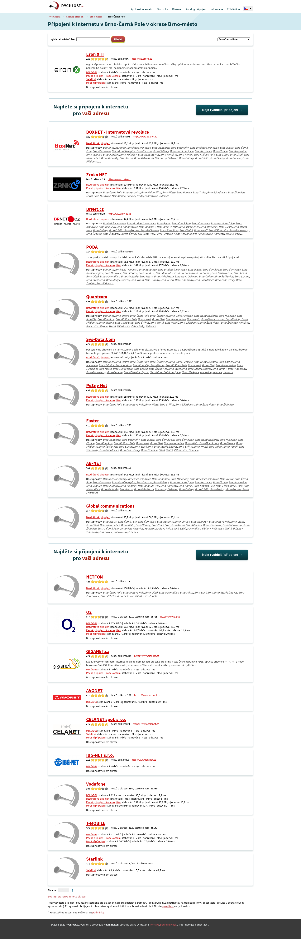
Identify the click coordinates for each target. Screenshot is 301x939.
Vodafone (95, 784)
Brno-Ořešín (202, 158)
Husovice (105, 196)
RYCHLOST (73, 5)
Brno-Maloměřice (151, 192)
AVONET (94, 690)
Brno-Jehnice (94, 154)
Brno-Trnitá (199, 192)
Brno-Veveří (200, 230)
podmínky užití (168, 924)
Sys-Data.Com (100, 339)
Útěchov (238, 528)
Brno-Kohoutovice (148, 154)
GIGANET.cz (97, 651)
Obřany (206, 528)
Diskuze (176, 9)
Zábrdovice (151, 196)
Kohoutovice (205, 234)
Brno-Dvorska (144, 151)
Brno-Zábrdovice (217, 192)
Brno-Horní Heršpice (182, 151)
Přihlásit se (233, 9)
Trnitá (139, 196)
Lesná (175, 528)
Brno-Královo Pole (204, 154)
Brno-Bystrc (226, 147)
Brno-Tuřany (152, 280)
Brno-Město (126, 158)
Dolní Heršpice (171, 372)
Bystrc (124, 234)
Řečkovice (92, 326)
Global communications (110, 506)
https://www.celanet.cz (146, 724)
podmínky (98, 912)
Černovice (148, 234)
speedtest (168, 906)
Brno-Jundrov (111, 154)
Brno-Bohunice (160, 147)
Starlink (94, 859)
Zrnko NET (96, 174)
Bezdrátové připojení (98, 143)
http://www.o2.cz (170, 616)
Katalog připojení (195, 9)
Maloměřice (118, 196)
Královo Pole (232, 234)
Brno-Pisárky (217, 158)
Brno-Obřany (186, 158)
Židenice (164, 196)
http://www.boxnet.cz (145, 136)
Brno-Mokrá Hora (144, 158)
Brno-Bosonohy (179, 147)
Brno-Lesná (222, 154)
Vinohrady (92, 532)
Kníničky (191, 234)
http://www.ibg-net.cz (143, 759)
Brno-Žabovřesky (239, 230)
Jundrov (228, 372)
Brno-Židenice (236, 192)
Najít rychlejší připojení (220, 110)
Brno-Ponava (233, 158)
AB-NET (93, 463)
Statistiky (162, 9)
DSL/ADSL (91, 72)
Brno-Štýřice (142, 322)
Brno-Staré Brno (169, 230)
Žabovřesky (138, 326)
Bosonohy (121, 147)
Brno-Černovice (102, 151)
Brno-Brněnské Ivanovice (204, 147)
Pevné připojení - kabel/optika (103, 75)
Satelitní (91, 79)
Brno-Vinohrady (184, 280)
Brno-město (96, 16)
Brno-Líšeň (236, 154)
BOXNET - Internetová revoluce (117, 132)
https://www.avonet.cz (147, 695)
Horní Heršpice (164, 234)
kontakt (154, 924)
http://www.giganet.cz (146, 656)
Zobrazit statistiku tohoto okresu (67, 896)
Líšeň (162, 450)
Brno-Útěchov (194, 525)
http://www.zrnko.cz (119, 179)
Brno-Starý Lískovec (117, 280)
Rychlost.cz (54, 16)
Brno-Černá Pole (112, 192)
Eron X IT (95, 54)
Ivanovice (179, 234)
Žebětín (153, 596)
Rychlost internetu (141, 9)
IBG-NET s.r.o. (100, 755)
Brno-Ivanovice (237, 151)
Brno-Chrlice (220, 151)
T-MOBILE (95, 823)
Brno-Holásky (161, 151)
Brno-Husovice (203, 151)
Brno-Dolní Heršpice (123, 151)
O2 (89, 612)
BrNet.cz (95, 209)
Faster (92, 420)
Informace (217, 9)
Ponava (131, 196)
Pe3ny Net (96, 385)
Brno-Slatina (241, 276)
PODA (92, 247)
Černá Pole (92, 196)
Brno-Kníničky (128, 154)
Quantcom (96, 296)
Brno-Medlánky (109, 158)
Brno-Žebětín (94, 234)
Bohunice (108, 147)
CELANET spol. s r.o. (106, 719)
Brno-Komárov (168, 154)
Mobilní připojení (95, 82)
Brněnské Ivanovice (139, 147)
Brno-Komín (185, 154)
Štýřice (103, 326)
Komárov (219, 234)
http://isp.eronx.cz (141, 58)
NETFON (94, 577)
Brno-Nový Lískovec (166, 158)
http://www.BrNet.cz (119, 213)
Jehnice (217, 372)
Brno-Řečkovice (149, 230)
